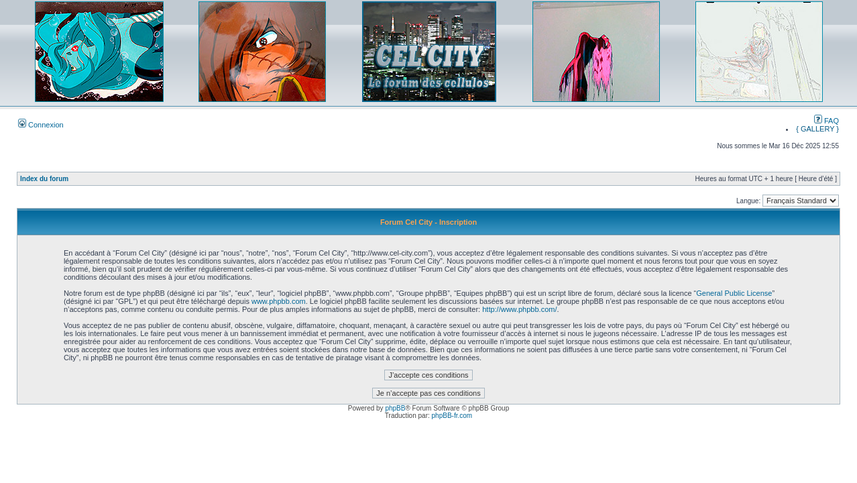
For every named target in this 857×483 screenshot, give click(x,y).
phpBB (395, 408)
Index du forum (44, 178)
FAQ (826, 121)
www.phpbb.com (278, 301)
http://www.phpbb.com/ (519, 309)
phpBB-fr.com (452, 415)
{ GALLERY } (817, 129)
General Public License (734, 293)
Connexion (41, 125)
